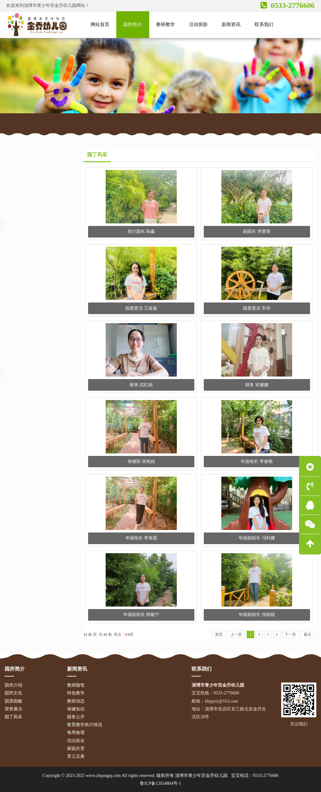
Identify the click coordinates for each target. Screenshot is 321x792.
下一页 (290, 634)
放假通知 (35, 387)
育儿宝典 (35, 395)
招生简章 (54, 387)
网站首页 (39, 122)
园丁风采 (91, 122)
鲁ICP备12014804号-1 (160, 783)
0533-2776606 (266, 775)
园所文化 (20, 187)
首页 (219, 634)
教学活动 (15, 402)
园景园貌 (20, 200)
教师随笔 (76, 685)
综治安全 (76, 740)
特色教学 (76, 693)
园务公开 (76, 716)
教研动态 (76, 701)
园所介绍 (20, 174)
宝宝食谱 (15, 395)
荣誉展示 (20, 213)
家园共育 (76, 748)
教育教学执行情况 (84, 724)
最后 (307, 634)
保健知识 (76, 709)
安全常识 (54, 395)
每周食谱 (76, 732)
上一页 (236, 634)
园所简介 (66, 122)
